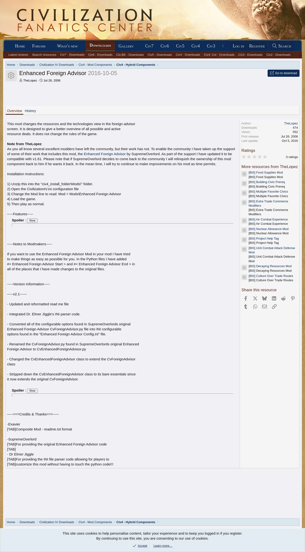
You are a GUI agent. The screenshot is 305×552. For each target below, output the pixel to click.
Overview (14, 111)
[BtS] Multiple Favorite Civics (268, 191)
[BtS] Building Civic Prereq (267, 182)
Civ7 (149, 46)
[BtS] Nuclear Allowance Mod (269, 229)
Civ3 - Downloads (250, 54)
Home (20, 46)
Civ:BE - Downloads (130, 54)
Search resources (44, 54)
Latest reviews (18, 54)
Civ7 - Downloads (72, 54)
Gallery (126, 46)
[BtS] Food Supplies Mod (266, 172)
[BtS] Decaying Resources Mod (270, 266)
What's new (67, 46)
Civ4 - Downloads (188, 54)
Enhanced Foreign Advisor (105, 154)
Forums (39, 46)
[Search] (281, 46)
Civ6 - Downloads (100, 54)
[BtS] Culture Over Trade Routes (271, 276)
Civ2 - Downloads (278, 54)
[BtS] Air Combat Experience (268, 219)
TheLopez (30, 80)
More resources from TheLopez (269, 166)
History (30, 111)
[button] (50, 46)
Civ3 (211, 46)
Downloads (100, 45)
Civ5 (180, 46)
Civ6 (165, 46)
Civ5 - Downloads (160, 54)
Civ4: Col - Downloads (219, 54)
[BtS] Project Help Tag (264, 238)
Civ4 (196, 46)
